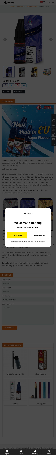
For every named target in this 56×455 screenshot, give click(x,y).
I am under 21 (38, 235)
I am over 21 (17, 235)
